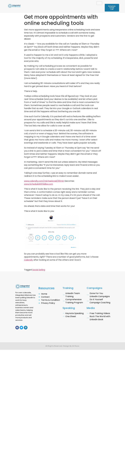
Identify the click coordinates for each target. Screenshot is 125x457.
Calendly (28, 259)
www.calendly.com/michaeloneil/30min (44, 180)
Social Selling (38, 269)
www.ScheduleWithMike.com (38, 184)
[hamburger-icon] (99, 3)
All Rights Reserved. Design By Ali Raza (62, 346)
